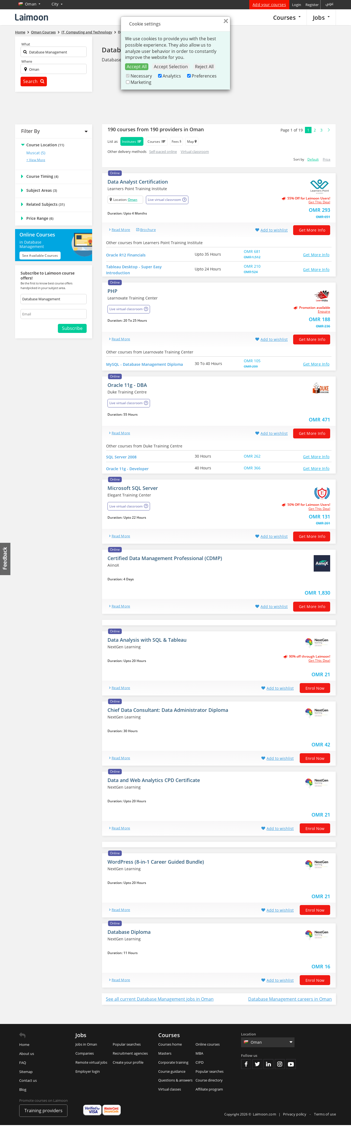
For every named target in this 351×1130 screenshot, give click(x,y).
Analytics (169, 76)
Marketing (138, 82)
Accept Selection (171, 67)
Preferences (201, 76)
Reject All (204, 67)
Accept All (137, 67)
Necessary (138, 76)
